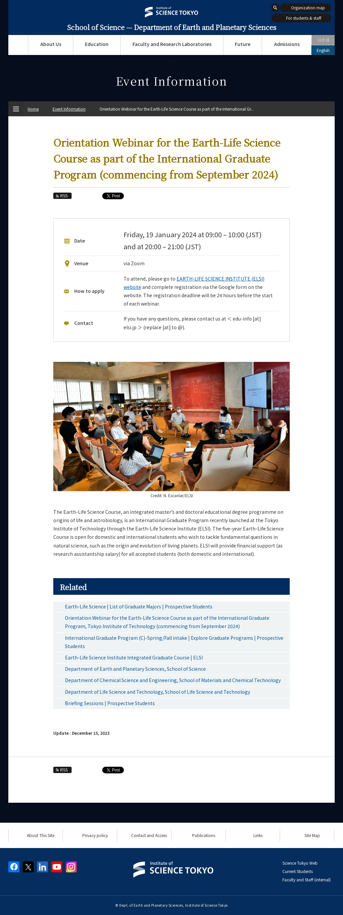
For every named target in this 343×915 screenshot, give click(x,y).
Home (33, 109)
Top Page (18, 45)
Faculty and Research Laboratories (172, 44)
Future (242, 44)
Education (97, 44)
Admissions (287, 44)
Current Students (297, 871)
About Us (50, 44)
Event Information (69, 109)
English (323, 50)
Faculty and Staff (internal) (306, 879)
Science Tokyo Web (300, 863)
